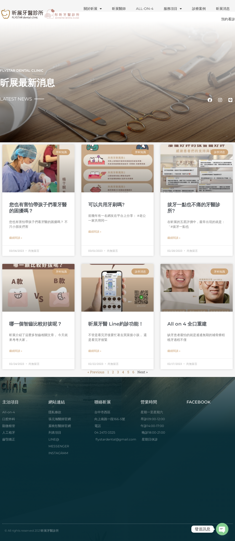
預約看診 (228, 19)
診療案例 (199, 8)
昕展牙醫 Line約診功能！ (115, 324)
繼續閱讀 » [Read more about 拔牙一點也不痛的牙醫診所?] (173, 237)
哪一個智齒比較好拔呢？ (35, 324)
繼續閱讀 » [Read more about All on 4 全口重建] (173, 351)
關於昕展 (93, 9)
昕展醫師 (119, 8)
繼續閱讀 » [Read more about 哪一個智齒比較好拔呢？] (15, 351)
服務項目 (173, 9)
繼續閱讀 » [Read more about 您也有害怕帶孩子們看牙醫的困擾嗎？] (15, 237)
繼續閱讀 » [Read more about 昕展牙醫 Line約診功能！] (94, 351)
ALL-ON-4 (144, 8)
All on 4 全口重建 (187, 324)
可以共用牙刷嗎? (106, 204)
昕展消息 (223, 8)
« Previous (96, 372)
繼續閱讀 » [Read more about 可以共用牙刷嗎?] (94, 231)
